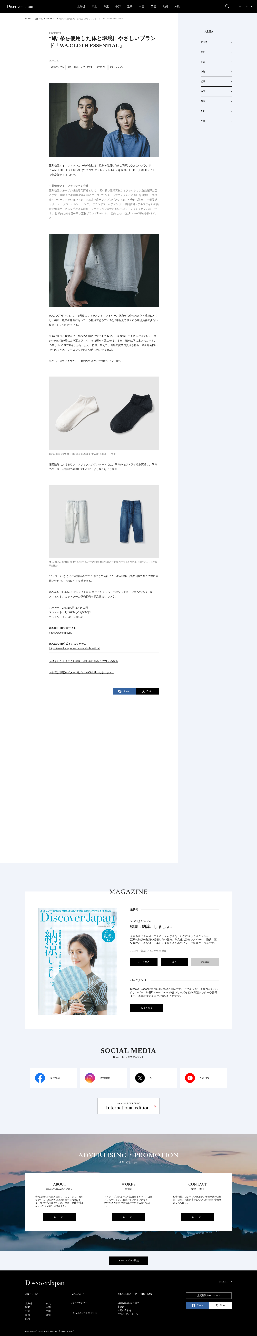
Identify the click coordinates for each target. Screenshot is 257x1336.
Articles (31, 1294)
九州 (165, 6)
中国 (141, 6)
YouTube (204, 1077)
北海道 (81, 6)
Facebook (55, 1077)
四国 (153, 6)
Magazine (78, 1294)
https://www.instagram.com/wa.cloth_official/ (74, 648)
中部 (118, 6)
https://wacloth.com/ (60, 632)
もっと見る (143, 962)
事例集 (121, 1306)
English (245, 6)
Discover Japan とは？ (128, 1303)
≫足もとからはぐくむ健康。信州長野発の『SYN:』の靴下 (83, 661)
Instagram (105, 1077)
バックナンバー (79, 1303)
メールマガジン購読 (128, 1260)
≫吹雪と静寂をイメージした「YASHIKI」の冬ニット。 (81, 672)
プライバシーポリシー (129, 1314)
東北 (94, 6)
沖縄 (177, 6)
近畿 (129, 6)
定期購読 (205, 962)
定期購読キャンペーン (208, 1295)
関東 (106, 6)
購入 (174, 962)
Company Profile (84, 1313)
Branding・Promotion (135, 1294)
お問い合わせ (124, 1310)
